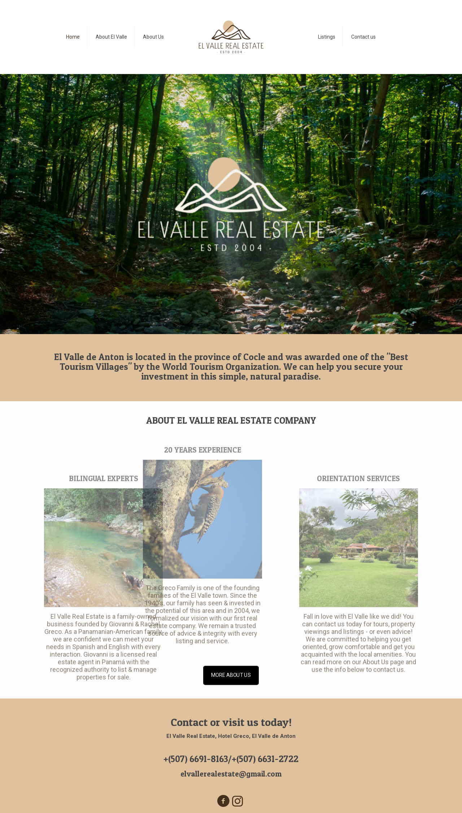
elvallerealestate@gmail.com (231, 773)
